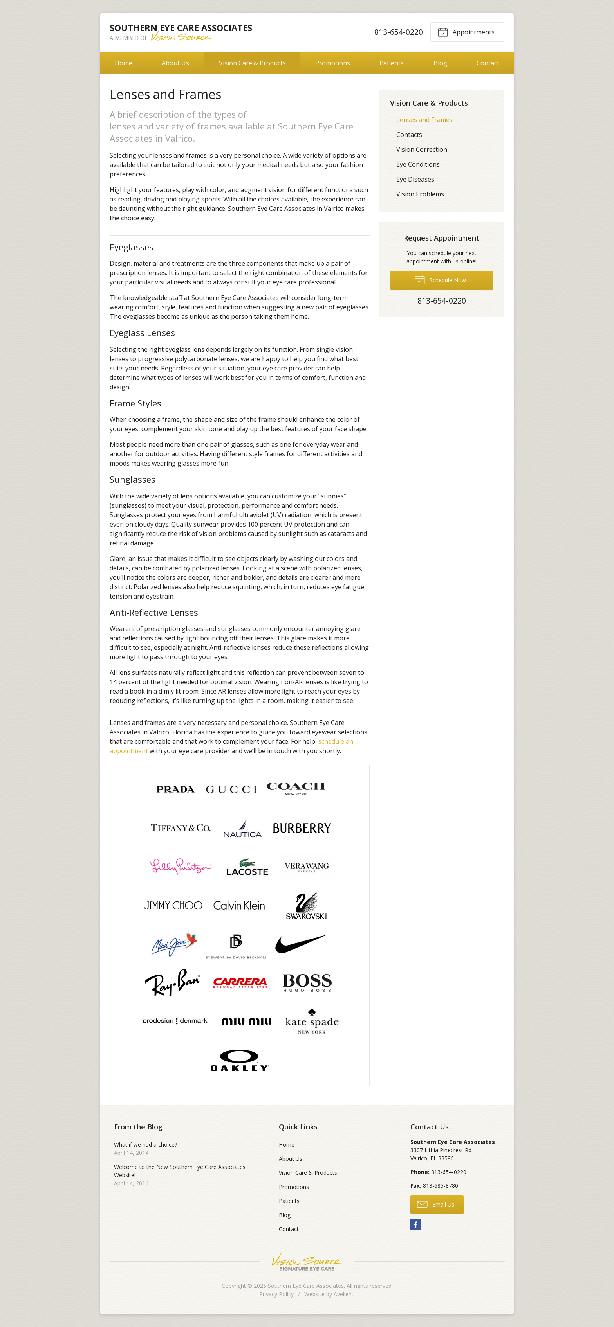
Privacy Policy (276, 1294)
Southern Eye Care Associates (306, 1285)
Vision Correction (421, 149)
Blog (440, 63)
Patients (391, 63)
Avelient (344, 1294)
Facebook (415, 1224)
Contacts (409, 134)
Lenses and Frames (424, 119)
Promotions (332, 63)
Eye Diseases (415, 179)
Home (123, 63)
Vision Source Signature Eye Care (307, 1261)
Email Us (435, 1203)
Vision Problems (420, 194)
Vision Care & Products (252, 63)
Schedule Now (440, 279)
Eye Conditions (418, 164)
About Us (175, 63)
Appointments (466, 31)
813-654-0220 (398, 32)
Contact (488, 63)
